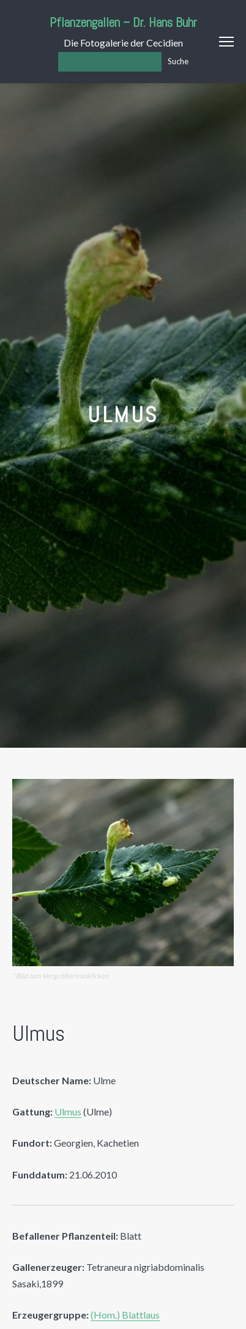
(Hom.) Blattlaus (125, 1314)
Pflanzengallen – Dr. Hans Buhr (123, 22)
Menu (226, 42)
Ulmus (67, 1111)
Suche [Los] (178, 61)
